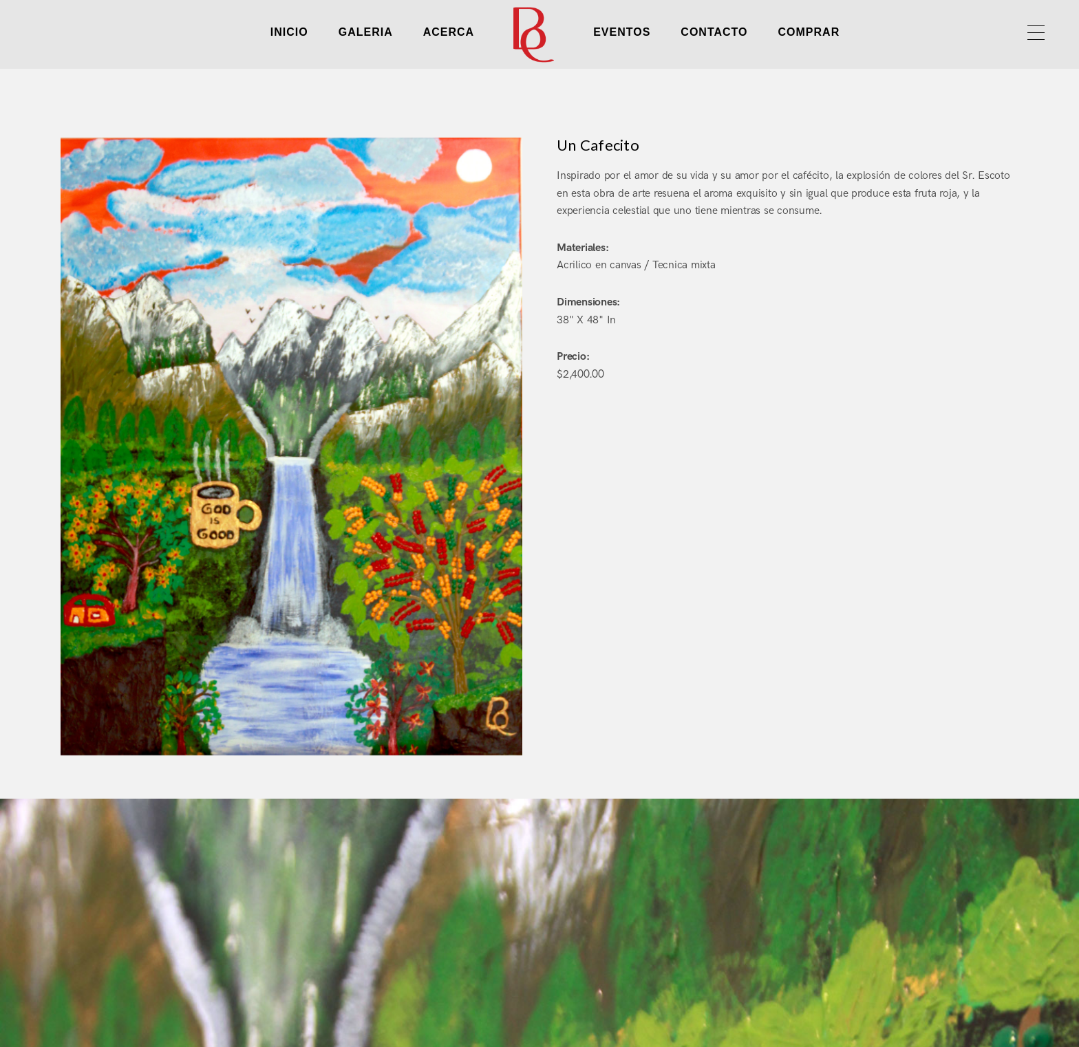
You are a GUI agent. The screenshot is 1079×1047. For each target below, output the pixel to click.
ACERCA (448, 32)
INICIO (289, 32)
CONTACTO (714, 32)
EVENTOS (621, 32)
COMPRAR (809, 32)
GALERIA (366, 32)
